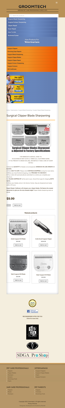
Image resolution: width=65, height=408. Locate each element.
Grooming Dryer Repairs (14, 51)
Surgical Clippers (12, 48)
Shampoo (10, 375)
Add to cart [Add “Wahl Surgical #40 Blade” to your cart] (18, 280)
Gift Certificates (12, 69)
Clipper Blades (12, 373)
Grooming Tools (12, 379)
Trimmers (38, 392)
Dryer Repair (12, 29)
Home (8, 110)
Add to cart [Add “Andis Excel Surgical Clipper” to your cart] (43, 245)
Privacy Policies (32, 403)
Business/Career (13, 35)
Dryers (9, 381)
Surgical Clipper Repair (14, 60)
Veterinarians (14, 110)
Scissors (10, 377)
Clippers (10, 371)
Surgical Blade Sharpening (16, 19)
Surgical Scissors (12, 66)
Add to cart (17, 205)
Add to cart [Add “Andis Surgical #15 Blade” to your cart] (18, 245)
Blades (10, 392)
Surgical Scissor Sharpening (17, 22)
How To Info (12, 32)
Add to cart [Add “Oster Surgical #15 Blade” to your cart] (43, 281)
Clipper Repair (12, 25)
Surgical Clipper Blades (14, 57)
